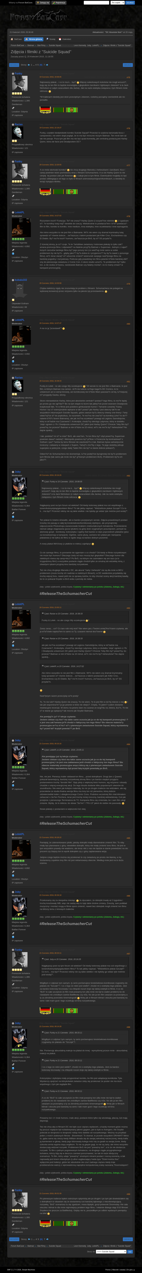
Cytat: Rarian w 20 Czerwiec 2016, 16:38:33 (63, 614)
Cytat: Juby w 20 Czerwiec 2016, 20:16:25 (62, 959)
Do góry (14, 1239)
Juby (89, 45)
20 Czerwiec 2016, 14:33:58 (50, 283)
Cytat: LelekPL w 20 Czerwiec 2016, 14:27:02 (64, 666)
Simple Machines (28, 1270)
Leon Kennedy (80, 45)
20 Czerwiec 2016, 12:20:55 (50, 165)
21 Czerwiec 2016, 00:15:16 (50, 744)
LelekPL (95, 45)
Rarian (19, 124)
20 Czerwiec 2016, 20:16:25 (50, 475)
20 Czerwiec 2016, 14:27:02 (50, 216)
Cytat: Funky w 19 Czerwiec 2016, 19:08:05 (63, 482)
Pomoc (108, 1270)
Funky (18, 73)
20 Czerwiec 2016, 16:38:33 (50, 381)
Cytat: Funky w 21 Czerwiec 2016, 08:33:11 (63, 1033)
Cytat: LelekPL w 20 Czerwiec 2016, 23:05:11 (64, 750)
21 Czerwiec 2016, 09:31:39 (50, 1193)
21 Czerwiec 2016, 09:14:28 (50, 1026)
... (34, 65)
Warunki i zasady (118, 1270)
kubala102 (21, 280)
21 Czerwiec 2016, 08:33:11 (50, 953)
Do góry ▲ (131, 1270)
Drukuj (127, 65)
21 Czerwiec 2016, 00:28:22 (50, 837)
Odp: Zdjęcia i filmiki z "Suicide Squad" (57, 73)
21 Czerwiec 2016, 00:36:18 (50, 895)
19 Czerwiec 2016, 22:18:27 (50, 128)
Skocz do (91, 1252)
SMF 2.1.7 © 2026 (14, 1270)
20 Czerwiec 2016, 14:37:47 (50, 323)
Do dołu (14, 65)
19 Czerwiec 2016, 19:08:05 (50, 77)
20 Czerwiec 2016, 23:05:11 (50, 607)
